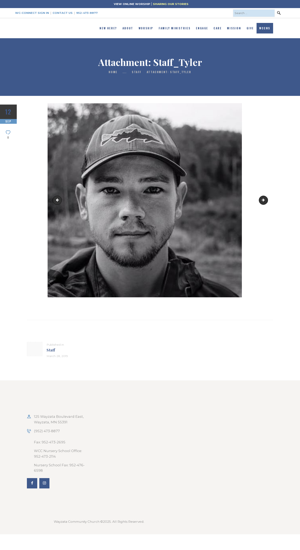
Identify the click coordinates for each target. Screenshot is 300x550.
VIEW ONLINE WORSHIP (132, 4)
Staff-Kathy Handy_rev (266, 200)
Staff (137, 72)
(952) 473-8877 (47, 431)
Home (113, 72)
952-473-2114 (45, 456)
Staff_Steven (58, 200)
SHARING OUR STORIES (170, 4)
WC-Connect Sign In (32, 12)
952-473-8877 (87, 12)
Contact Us (63, 12)
